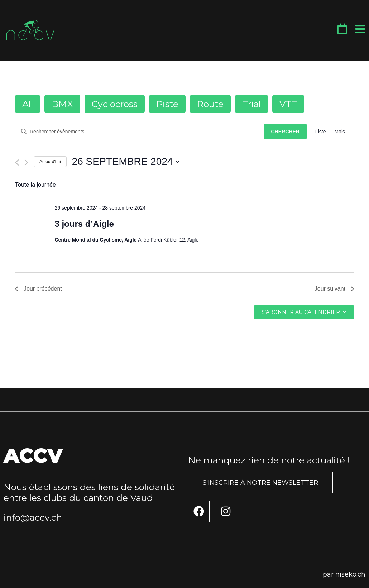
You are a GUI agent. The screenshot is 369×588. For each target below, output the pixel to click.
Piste (167, 104)
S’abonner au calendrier (301, 312)
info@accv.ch (33, 517)
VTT (288, 104)
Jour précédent (38, 289)
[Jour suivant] (26, 162)
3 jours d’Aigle (84, 224)
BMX (62, 104)
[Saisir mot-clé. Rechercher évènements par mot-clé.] (139, 131)
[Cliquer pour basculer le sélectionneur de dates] (126, 161)
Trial (251, 104)
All (27, 104)
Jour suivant (334, 289)
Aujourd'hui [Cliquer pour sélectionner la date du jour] (50, 161)
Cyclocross (115, 104)
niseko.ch (350, 574)
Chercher (285, 131)
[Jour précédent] (17, 162)
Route (210, 104)
